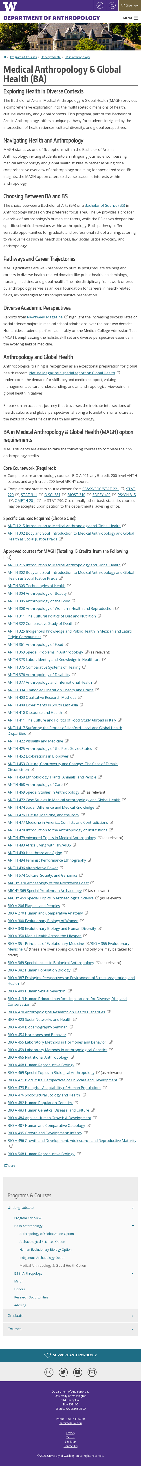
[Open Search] (112, 5)
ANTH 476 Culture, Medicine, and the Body (46, 814)
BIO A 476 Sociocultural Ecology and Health (47, 1095)
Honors (19, 1289)
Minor (18, 1281)
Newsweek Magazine (47, 317)
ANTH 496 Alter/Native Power (35, 867)
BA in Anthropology (77, 57)
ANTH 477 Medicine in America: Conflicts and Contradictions (60, 822)
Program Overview (27, 1218)
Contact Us (70, 1446)
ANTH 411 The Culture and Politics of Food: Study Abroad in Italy (64, 720)
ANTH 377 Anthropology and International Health (52, 682)
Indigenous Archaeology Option (42, 1257)
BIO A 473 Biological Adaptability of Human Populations (57, 1087)
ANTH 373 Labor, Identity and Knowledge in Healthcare (57, 659)
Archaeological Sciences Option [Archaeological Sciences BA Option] (42, 1241)
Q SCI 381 (55, 494)
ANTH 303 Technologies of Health (39, 585)
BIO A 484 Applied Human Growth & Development (52, 1117)
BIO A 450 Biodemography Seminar (40, 1027)
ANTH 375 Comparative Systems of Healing (47, 667)
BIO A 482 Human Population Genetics (43, 1102)
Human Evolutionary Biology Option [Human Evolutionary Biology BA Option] (46, 1249)
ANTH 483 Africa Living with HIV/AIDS (42, 845)
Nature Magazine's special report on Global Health (74, 372)
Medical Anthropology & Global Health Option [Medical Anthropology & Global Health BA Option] (53, 1265)
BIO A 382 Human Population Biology (42, 970)
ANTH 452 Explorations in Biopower (41, 756)
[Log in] (100, 5)
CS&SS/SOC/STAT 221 (103, 488)
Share (9, 1166)
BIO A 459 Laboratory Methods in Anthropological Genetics (60, 1049)
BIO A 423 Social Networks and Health (42, 1019)
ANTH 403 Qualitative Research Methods (45, 697)
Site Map (70, 1441)
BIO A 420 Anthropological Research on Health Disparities (59, 1012)
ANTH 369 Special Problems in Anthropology (48, 652)
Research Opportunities (31, 1297)
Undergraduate (51, 57)
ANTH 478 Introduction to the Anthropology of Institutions (60, 830)
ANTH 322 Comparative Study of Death (43, 623)
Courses (15, 1328)
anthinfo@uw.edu (70, 1423)
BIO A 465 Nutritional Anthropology (41, 1057)
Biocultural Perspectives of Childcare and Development (65, 1080)
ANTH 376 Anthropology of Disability (42, 674)
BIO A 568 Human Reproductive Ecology (44, 1153)
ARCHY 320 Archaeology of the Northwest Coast (51, 883)
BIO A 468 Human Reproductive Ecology (44, 1064)
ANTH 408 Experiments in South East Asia (45, 705)
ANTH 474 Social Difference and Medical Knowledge (54, 807)
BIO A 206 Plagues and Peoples (36, 905)
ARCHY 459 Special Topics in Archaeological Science (53, 898)
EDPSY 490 (104, 494)
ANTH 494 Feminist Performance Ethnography (49, 860)
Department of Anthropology (52, 18)
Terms (70, 1437)
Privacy (70, 1433)
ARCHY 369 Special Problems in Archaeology (47, 890)
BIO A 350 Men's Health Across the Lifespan (47, 935)
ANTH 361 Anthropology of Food (38, 644)
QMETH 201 (27, 500)
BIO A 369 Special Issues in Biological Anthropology (53, 962)
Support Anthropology (70, 1355)
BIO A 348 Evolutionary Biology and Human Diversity (54, 928)
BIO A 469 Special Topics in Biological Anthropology (54, 1072)
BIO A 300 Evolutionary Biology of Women (46, 920)
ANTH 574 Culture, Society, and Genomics (45, 875)
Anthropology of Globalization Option (47, 1234)
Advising (20, 1305)
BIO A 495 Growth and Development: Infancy (48, 1132)
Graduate (15, 1315)
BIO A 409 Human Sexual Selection (40, 991)
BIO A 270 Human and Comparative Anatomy (48, 913)
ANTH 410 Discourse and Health (37, 712)
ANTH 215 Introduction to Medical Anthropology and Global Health (67, 525)
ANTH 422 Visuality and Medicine (38, 741)
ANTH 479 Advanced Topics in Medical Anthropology (54, 837)
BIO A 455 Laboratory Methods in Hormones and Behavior (60, 1042)
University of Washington (63, 1456)
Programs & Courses (23, 57)
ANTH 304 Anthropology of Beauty (40, 593)
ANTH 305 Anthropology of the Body (41, 601)
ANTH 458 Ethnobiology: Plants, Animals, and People (55, 777)
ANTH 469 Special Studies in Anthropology (46, 792)
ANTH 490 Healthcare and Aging (38, 852)
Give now (129, 5)
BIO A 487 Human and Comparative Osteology (49, 1125)
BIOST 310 (79, 494)
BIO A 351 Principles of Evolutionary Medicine (48, 943)
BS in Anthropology (28, 1273)
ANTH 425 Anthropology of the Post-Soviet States (52, 748)
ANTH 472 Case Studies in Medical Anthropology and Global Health (67, 799)
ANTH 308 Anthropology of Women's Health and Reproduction (63, 608)
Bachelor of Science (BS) (105, 205)
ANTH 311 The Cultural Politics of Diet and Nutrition (54, 616)
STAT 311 (31, 494)
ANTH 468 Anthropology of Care (38, 784)
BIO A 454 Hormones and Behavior (40, 1034)
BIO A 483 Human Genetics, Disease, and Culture (51, 1110)
